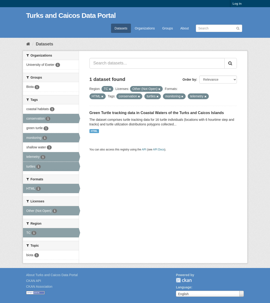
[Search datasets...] (157, 63)
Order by (189, 79)
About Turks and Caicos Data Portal (52, 275)
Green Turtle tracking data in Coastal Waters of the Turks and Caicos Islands (156, 113)
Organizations (145, 28)
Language (183, 287)
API (144, 149)
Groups (167, 28)
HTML (94, 131)
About (184, 28)
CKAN (184, 280)
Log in (237, 3)
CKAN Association (39, 286)
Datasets (120, 28)
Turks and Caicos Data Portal (71, 15)
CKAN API (33, 281)
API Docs (159, 149)
